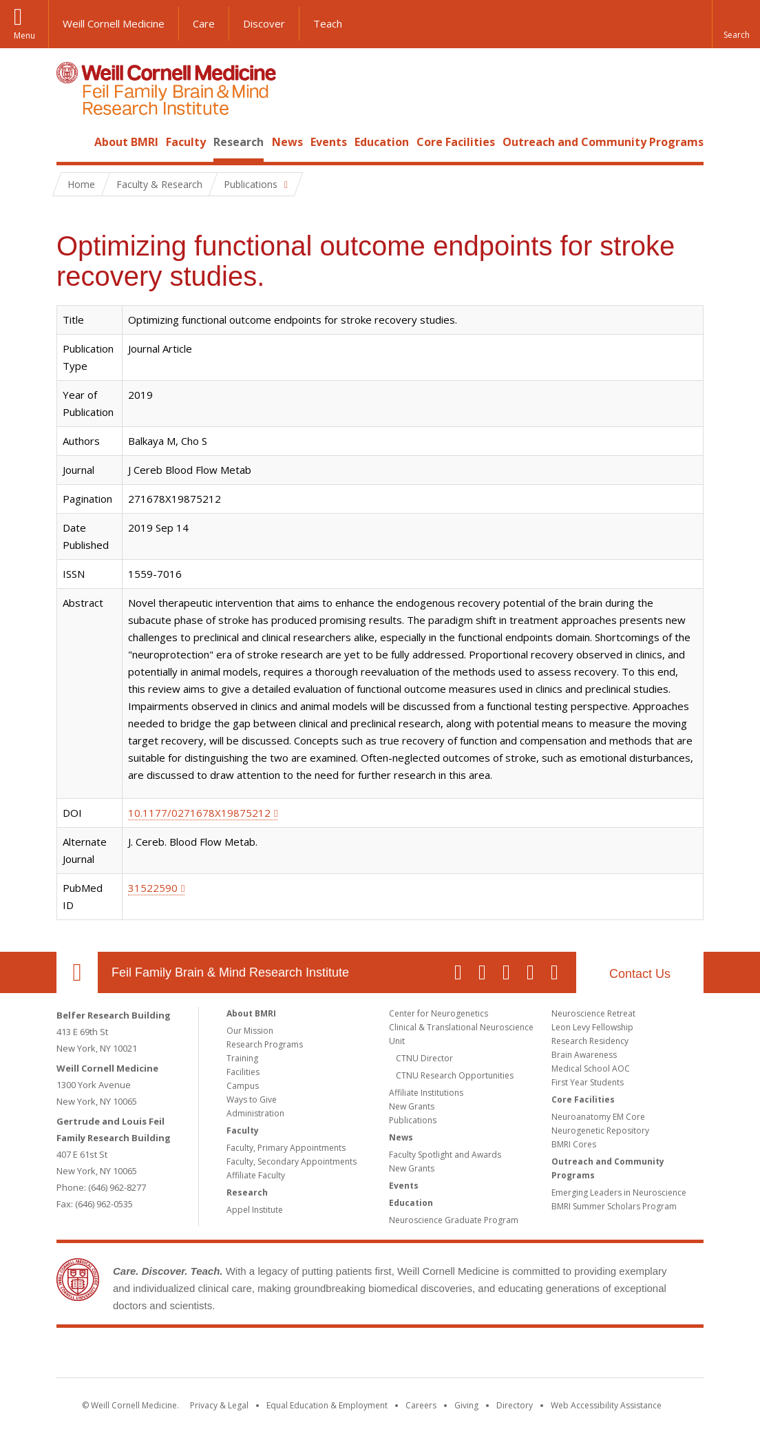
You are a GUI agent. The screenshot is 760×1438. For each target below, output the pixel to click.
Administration (255, 1113)
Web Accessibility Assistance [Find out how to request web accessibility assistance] (606, 1405)
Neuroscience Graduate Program (453, 1220)
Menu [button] (24, 35)
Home (71, 142)
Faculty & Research (159, 184)
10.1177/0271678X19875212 (199, 813)
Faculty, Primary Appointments (286, 1148)
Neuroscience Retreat (593, 1013)
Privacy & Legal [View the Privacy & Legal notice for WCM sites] (219, 1405)
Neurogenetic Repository (600, 1130)
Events (328, 141)
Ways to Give (251, 1099)
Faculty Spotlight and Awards (445, 1154)
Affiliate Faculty (255, 1175)
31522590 (153, 888)
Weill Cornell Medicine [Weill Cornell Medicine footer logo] (279, 1355)
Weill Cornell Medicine (114, 23)
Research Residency (590, 1041)
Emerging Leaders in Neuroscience (618, 1192)
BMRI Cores (573, 1144)
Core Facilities (455, 141)
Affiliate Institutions (426, 1092)
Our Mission (249, 1030)
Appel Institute (254, 1210)
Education (382, 141)
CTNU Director (424, 1058)
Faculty (186, 141)
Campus (242, 1086)
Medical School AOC (590, 1068)
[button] (736, 24)
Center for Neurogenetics (438, 1013)
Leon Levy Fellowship (592, 1027)
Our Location (77, 972)
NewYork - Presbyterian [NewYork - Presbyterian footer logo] (495, 1355)
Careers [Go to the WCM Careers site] (420, 1405)
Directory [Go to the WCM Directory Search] (514, 1405)
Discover (264, 23)
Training (242, 1058)
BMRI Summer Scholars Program (614, 1206)
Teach (327, 23)
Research (238, 141)
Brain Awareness (584, 1055)
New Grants (411, 1106)
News (287, 141)
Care (204, 23)
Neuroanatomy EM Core (598, 1117)
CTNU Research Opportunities (455, 1075)
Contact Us (640, 974)
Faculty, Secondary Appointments (291, 1161)
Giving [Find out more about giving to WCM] (466, 1405)
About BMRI (126, 141)
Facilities (243, 1072)
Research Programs (264, 1044)
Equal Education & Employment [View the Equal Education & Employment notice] (327, 1405)
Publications (412, 1120)
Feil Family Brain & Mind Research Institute (230, 972)
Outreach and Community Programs (603, 141)
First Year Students (587, 1082)
